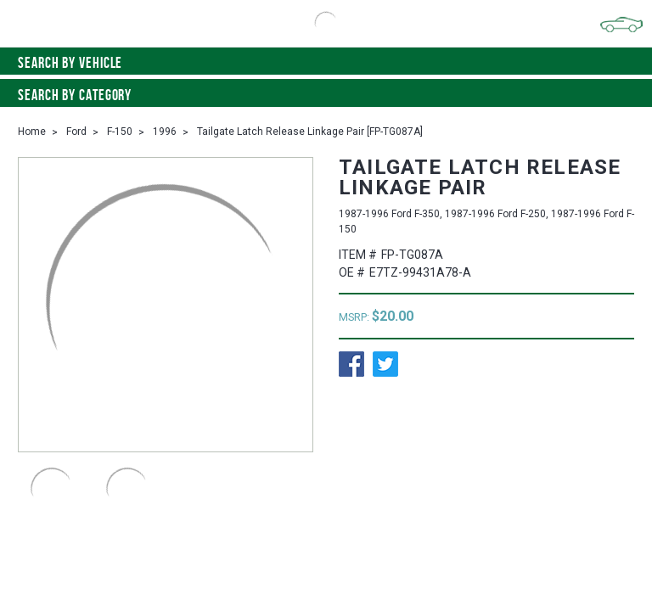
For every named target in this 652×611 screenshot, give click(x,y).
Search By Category (326, 95)
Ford (76, 131)
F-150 (119, 131)
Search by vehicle (326, 62)
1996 (165, 131)
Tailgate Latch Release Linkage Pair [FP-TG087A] (310, 131)
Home (32, 131)
